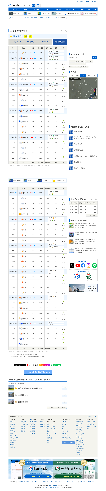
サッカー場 (65, 431)
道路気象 (12, 444)
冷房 (53, 428)
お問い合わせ (92, 481)
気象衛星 (42, 424)
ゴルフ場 (64, 433)
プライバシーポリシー (57, 481)
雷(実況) (23, 431)
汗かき (54, 424)
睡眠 (48, 442)
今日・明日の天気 (15, 42)
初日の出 (80, 453)
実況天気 (23, 426)
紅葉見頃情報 (80, 441)
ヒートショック (80, 445)
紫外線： (53, 51)
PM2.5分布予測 (14, 438)
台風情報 (32, 431)
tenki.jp (14, 6)
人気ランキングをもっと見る (57, 407)
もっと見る (92, 215)
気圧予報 (12, 426)
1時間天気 (45, 42)
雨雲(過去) (23, 421)
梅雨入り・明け (80, 434)
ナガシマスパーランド (74, 66)
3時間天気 (30, 42)
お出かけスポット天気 (68, 442)
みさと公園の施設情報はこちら (39, 372)
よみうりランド (84, 66)
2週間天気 (12, 428)
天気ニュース (92, 9)
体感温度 (49, 438)
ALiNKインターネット (32, 481)
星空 (48, 431)
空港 (63, 426)
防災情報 (36, 9)
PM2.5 (94, 75)
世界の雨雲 (13, 440)
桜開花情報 (80, 426)
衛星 (72, 75)
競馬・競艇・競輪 (66, 438)
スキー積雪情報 (80, 449)
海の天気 (64, 424)
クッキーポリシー (72, 481)
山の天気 (64, 421)
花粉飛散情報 (80, 422)
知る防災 (32, 433)
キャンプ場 (65, 435)
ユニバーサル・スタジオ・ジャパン (77, 64)
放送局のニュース (91, 426)
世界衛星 (42, 426)
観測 (25, 9)
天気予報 (14, 9)
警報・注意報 (33, 421)
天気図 (47, 9)
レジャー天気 (70, 9)
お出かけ (49, 428)
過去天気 (23, 428)
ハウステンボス (88, 61)
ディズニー (71, 61)
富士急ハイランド (80, 61)
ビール (54, 433)
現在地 (38, 6)
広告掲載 (82, 481)
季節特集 (81, 9)
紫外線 (48, 435)
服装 (48, 426)
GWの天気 (80, 430)
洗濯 (48, 424)
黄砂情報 (12, 447)
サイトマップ (89, 1)
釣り (63, 440)
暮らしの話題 (90, 424)
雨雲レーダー (13, 433)
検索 (33, 5)
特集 (88, 428)
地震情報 (32, 424)
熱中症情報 (80, 437)
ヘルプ (96, 1)
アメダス (89, 75)
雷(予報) (12, 442)
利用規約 (45, 481)
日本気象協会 (21, 481)
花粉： (54, 54)
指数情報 (58, 9)
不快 (53, 426)
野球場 (63, 428)
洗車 (48, 440)
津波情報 (32, 426)
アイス (54, 431)
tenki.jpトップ (80, 1)
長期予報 (12, 431)
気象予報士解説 (91, 421)
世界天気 (12, 424)
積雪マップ (13, 435)
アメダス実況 (24, 424)
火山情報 (32, 428)
